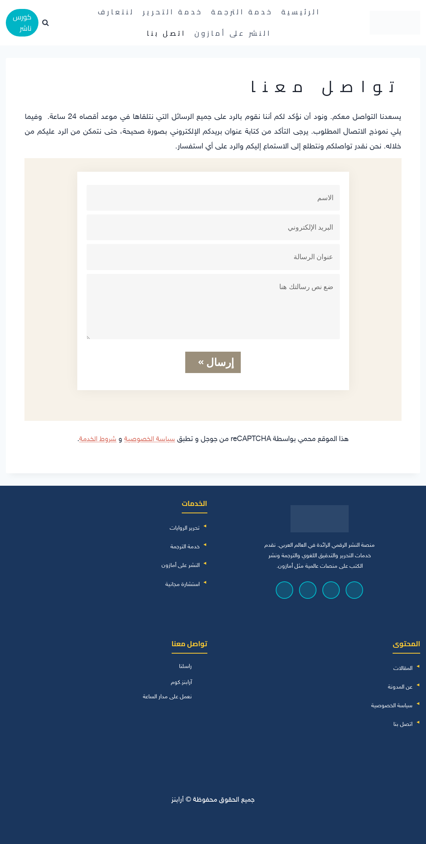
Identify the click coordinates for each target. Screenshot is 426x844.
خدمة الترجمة (242, 11)
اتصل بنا (166, 33)
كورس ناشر (22, 22)
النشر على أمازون (233, 33)
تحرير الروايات (185, 527)
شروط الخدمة (97, 438)
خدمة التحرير (173, 11)
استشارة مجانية (182, 583)
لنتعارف (116, 11)
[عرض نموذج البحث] (45, 23)
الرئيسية (300, 11)
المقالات (402, 667)
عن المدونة (400, 686)
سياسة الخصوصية (150, 438)
